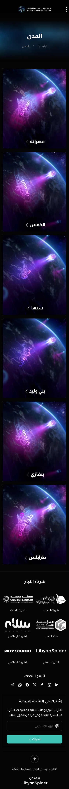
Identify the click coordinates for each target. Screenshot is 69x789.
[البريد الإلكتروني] (34, 726)
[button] (35, 759)
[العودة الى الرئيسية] (34, 9)
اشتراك (34, 739)
